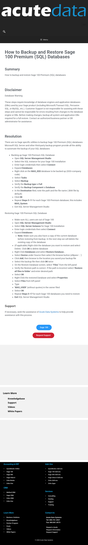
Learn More (10, 393)
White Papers (15, 411)
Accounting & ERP (11, 464)
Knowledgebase (16, 398)
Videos (11, 407)
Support (12, 402)
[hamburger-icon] (84, 24)
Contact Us (50, 513)
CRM (6, 488)
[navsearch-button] (4, 31)
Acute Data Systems (49, 312)
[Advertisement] (21, 364)
